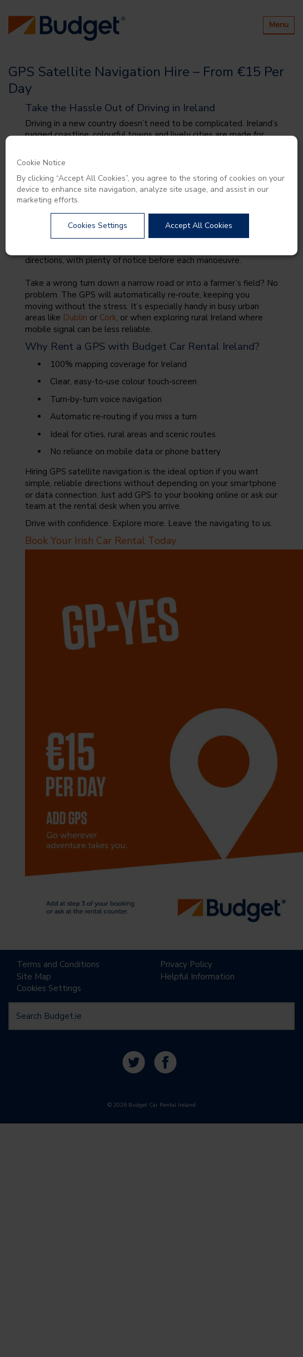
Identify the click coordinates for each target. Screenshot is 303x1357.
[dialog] (151, 195)
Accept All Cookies (198, 225)
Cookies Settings (97, 225)
